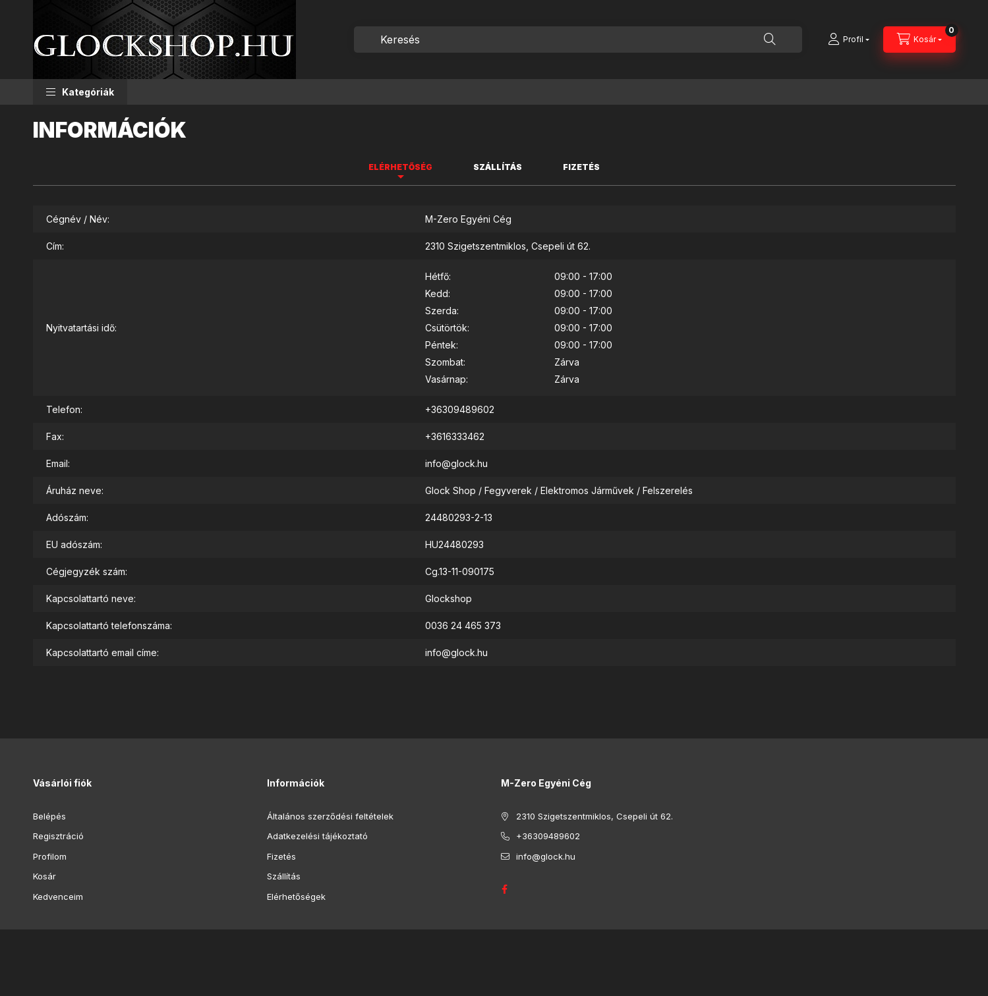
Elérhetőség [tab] (400, 167)
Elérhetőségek (296, 896)
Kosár (44, 876)
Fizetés (281, 856)
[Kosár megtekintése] (919, 39)
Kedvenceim (58, 896)
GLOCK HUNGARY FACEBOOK (505, 889)
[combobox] (578, 39)
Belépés (49, 816)
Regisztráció (58, 836)
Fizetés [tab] (581, 167)
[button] (80, 92)
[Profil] (848, 39)
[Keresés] (770, 39)
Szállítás (284, 876)
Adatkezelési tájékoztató (317, 836)
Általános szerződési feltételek (330, 816)
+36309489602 (459, 409)
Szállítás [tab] (497, 167)
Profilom (50, 856)
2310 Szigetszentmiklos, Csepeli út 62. (594, 816)
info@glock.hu (456, 463)
